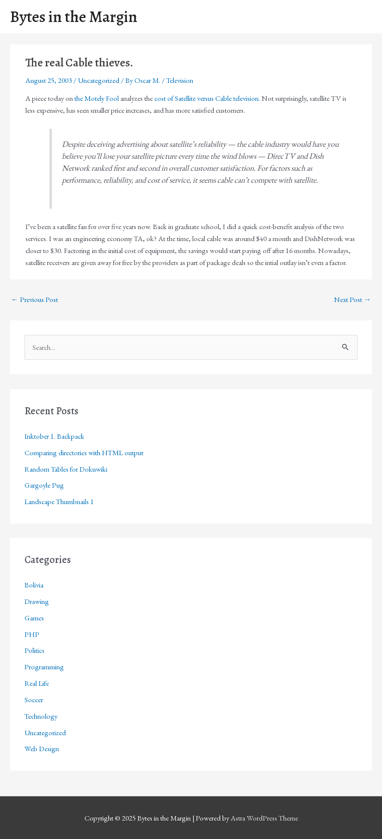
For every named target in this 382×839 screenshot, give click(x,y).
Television (179, 80)
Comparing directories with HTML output (83, 452)
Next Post (352, 299)
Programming (44, 666)
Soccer (33, 699)
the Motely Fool (96, 98)
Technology (40, 716)
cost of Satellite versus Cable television (206, 98)
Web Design (41, 748)
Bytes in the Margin (73, 16)
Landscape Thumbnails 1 (59, 501)
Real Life (36, 683)
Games (34, 617)
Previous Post (34, 299)
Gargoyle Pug (44, 485)
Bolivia (33, 584)
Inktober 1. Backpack (54, 436)
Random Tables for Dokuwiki (65, 469)
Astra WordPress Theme (264, 818)
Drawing (36, 601)
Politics (34, 650)
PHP (31, 634)
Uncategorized (98, 80)
